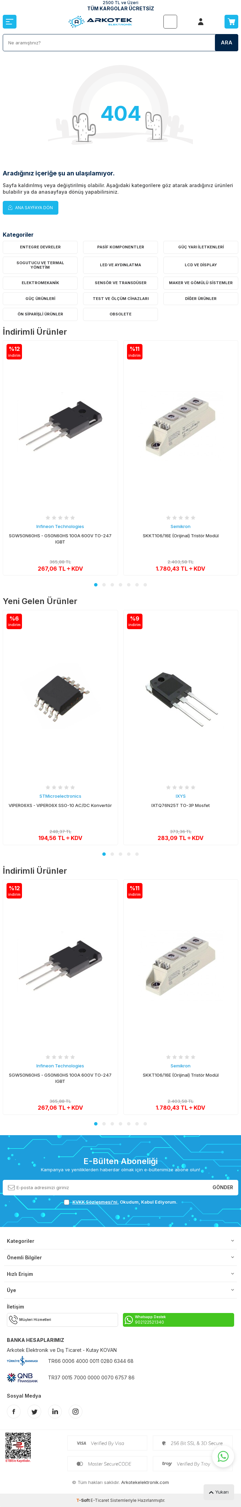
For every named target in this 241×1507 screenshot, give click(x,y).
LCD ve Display (201, 264)
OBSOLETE (120, 314)
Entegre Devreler (40, 247)
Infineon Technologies (60, 526)
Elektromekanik (40, 282)
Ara (226, 42)
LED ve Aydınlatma (120, 264)
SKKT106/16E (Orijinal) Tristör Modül (181, 535)
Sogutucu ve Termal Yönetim (40, 265)
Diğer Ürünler (201, 298)
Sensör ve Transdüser (121, 282)
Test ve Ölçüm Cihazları (121, 298)
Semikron (181, 526)
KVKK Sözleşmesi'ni (94, 1202)
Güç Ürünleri (40, 298)
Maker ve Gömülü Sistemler (201, 282)
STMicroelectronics (60, 796)
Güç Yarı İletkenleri (201, 247)
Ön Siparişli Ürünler (40, 314)
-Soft (83, 1500)
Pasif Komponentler (120, 247)
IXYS (181, 796)
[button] (95, 584)
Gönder (223, 1187)
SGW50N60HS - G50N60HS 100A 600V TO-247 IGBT (60, 538)
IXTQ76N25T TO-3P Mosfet (180, 805)
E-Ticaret (100, 1500)
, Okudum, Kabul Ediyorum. (120, 1202)
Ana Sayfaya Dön (30, 207)
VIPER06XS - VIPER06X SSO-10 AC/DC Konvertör (60, 805)
